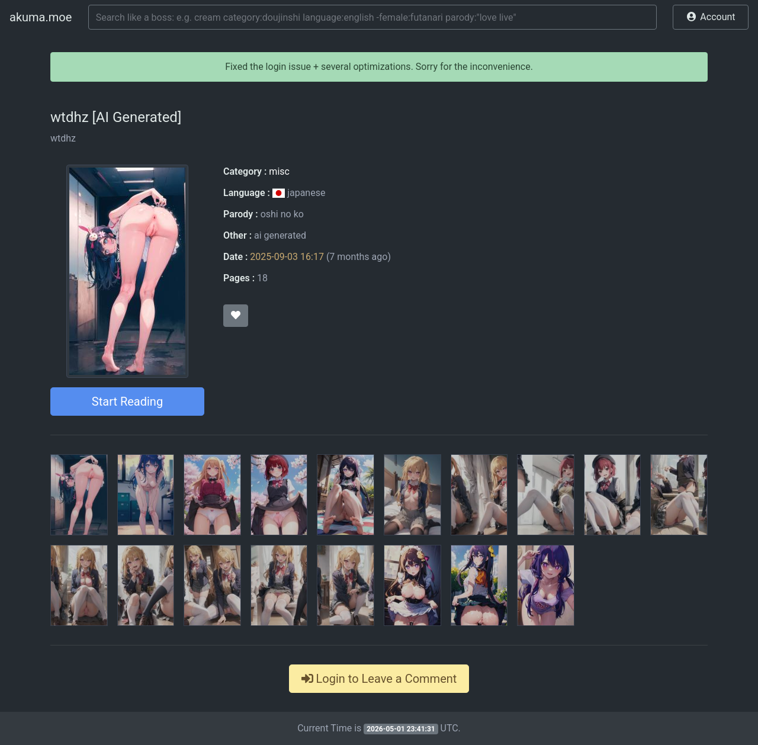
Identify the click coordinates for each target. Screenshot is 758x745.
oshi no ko (282, 214)
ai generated (280, 235)
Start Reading (127, 401)
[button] (711, 17)
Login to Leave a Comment (379, 679)
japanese (299, 192)
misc (279, 171)
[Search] (372, 17)
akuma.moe (40, 17)
